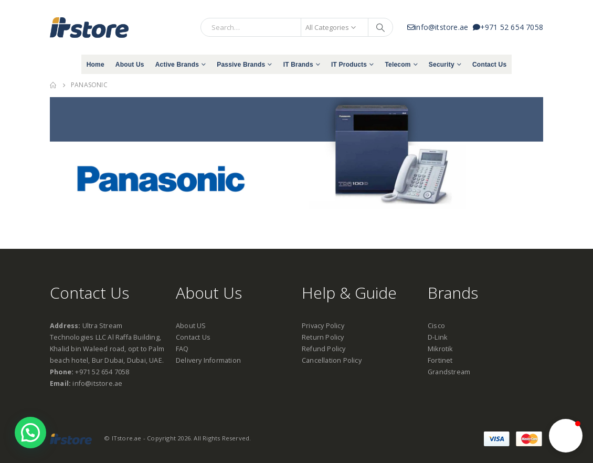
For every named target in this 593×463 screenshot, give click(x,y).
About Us (129, 64)
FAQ (182, 348)
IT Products (349, 64)
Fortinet (440, 360)
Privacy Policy (323, 325)
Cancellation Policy (332, 360)
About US (191, 325)
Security (441, 64)
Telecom (397, 64)
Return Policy (323, 337)
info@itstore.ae (440, 27)
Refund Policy (324, 348)
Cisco (436, 325)
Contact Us (489, 64)
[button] (566, 436)
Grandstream (449, 371)
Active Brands (177, 64)
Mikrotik (440, 348)
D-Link (437, 337)
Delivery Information (208, 360)
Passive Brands (241, 64)
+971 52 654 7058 (508, 27)
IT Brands (298, 64)
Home (95, 64)
